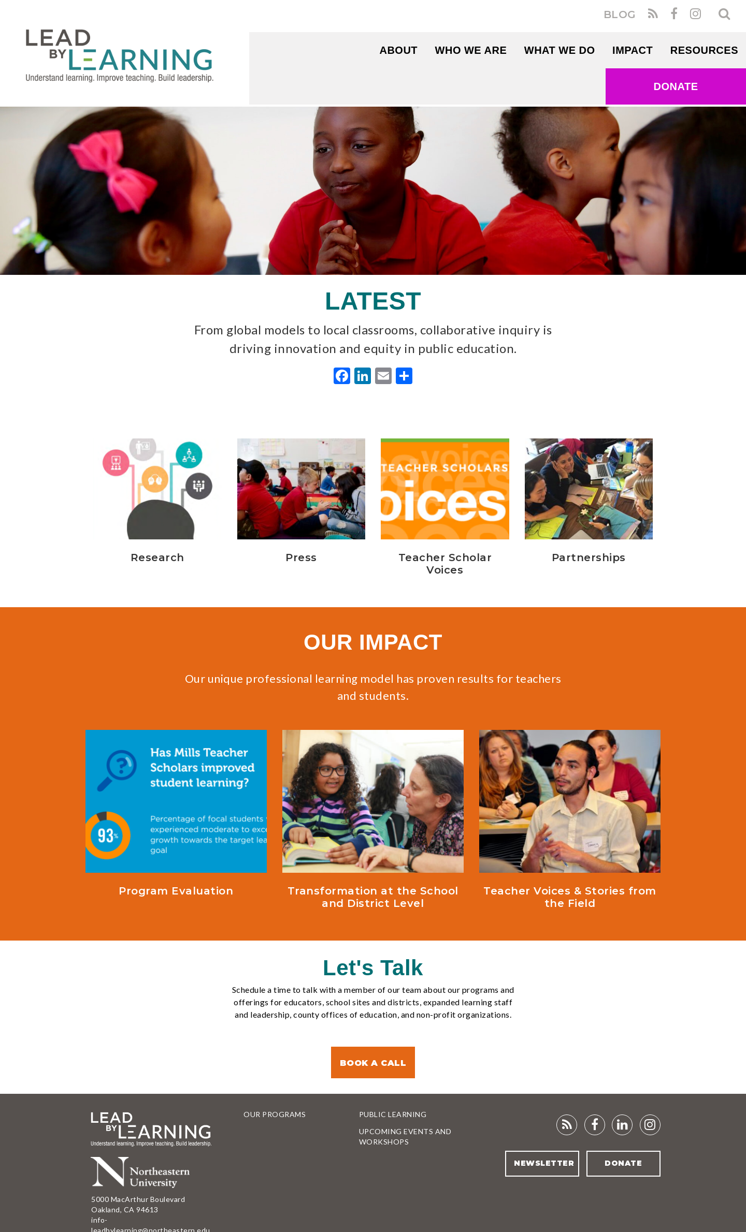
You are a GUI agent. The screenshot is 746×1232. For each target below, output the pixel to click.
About (398, 50)
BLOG (620, 14)
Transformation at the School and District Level (373, 897)
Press (301, 557)
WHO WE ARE (471, 50)
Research (157, 557)
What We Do (559, 50)
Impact (632, 50)
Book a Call (373, 1063)
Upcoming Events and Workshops (405, 1136)
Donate (676, 86)
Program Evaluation (176, 891)
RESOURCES (704, 50)
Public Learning (393, 1114)
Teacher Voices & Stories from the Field (569, 897)
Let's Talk (373, 968)
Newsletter (544, 1163)
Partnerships (589, 557)
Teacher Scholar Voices (445, 563)
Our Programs (274, 1114)
